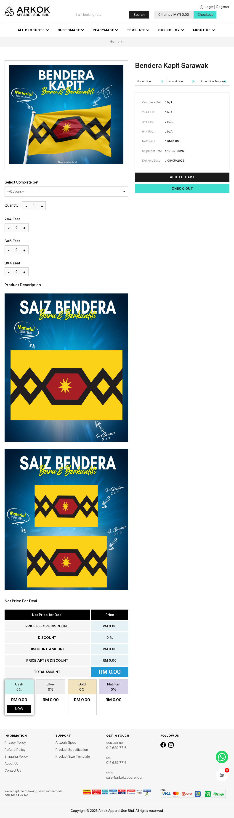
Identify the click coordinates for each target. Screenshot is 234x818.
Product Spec (144, 81)
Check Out (182, 188)
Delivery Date (151, 160)
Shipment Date (152, 151)
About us (204, 30)
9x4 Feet (12, 263)
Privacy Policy (15, 742)
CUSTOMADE (71, 30)
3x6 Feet (12, 241)
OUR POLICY (171, 30)
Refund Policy (15, 749)
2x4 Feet (12, 219)
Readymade (105, 30)
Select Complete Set (21, 182)
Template (138, 30)
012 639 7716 (116, 748)
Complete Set (151, 102)
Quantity (12, 205)
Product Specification (72, 749)
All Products (33, 30)
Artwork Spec (176, 81)
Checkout (205, 14)
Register (222, 7)
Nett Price (148, 141)
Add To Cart (182, 177)
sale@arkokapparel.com (125, 777)
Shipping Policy (16, 756)
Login (206, 7)
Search (139, 14)
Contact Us (13, 770)
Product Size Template (212, 81)
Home (115, 41)
